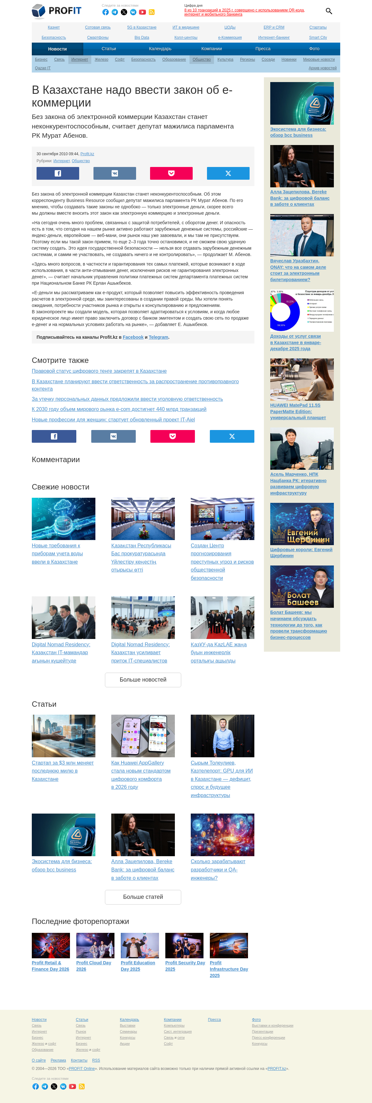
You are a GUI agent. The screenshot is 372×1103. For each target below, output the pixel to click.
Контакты (79, 1060)
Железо (101, 59)
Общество (202, 59)
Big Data (141, 37)
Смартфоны (97, 37)
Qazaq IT (43, 68)
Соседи (268, 59)
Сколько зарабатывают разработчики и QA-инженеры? (218, 869)
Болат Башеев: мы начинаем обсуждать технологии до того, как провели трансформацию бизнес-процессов (298, 625)
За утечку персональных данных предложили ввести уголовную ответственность (127, 399)
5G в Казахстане (141, 27)
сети (180, 1037)
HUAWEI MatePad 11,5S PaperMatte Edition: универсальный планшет (298, 411)
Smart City (318, 37)
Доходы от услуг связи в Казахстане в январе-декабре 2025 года (295, 342)
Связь (59, 59)
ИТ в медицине (186, 27)
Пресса (262, 48)
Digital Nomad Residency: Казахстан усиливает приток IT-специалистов (140, 652)
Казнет (54, 27)
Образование (174, 59)
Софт (120, 59)
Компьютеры (174, 1025)
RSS (96, 1060)
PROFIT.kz (277, 1068)
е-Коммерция (230, 37)
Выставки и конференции (272, 1025)
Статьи (109, 48)
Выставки (127, 1025)
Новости (57, 49)
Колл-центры (186, 37)
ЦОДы (229, 27)
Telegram (158, 337)
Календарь (160, 48)
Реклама (58, 1060)
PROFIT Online (82, 1068)
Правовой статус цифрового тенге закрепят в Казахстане (99, 371)
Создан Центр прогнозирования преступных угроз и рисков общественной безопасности (222, 562)
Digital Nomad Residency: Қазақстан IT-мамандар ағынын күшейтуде (61, 652)
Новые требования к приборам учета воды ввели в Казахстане (57, 554)
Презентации (262, 1031)
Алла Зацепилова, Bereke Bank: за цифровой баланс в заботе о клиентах (142, 869)
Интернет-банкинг (274, 37)
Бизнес (41, 59)
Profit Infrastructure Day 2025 (229, 969)
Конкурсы (127, 1037)
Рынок (81, 1031)
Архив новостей (323, 68)
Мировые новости (319, 59)
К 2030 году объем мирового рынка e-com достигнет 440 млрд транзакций (119, 409)
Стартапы (318, 27)
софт (52, 1043)
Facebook (133, 337)
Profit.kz (87, 154)
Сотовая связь (98, 27)
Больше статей (143, 897)
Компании (211, 48)
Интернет (80, 59)
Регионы (247, 59)
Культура (225, 59)
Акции (125, 1043)
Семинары (128, 1031)
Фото (314, 48)
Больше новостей (143, 679)
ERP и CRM (274, 27)
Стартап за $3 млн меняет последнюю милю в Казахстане (63, 771)
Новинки (289, 59)
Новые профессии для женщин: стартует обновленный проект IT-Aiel (113, 419)
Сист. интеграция (178, 1031)
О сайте (39, 1060)
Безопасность (54, 37)
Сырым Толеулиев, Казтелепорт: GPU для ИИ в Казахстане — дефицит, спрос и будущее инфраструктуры (222, 779)
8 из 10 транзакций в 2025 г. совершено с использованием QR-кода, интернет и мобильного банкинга (244, 12)
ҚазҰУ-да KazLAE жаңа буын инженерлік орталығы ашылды (219, 652)
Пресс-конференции (268, 1037)
